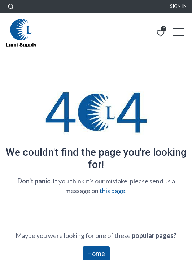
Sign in (178, 6)
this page (112, 191)
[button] (10, 6)
